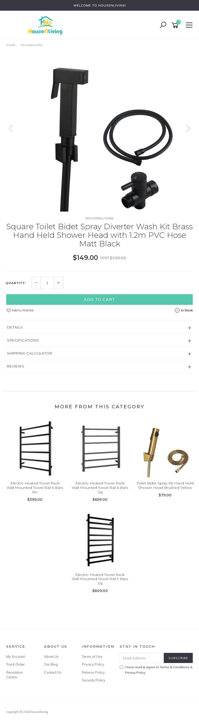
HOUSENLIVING (100, 218)
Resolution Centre (14, 674)
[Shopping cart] (176, 25)
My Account (15, 656)
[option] (99, 134)
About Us (51, 656)
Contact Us (52, 672)
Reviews (15, 366)
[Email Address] (142, 658)
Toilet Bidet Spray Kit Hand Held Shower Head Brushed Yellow (165, 485)
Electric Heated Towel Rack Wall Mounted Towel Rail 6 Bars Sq (100, 487)
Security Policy (93, 680)
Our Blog (51, 664)
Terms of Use (92, 656)
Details (15, 327)
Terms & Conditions (174, 667)
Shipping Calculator (29, 353)
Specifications (23, 340)
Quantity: (16, 283)
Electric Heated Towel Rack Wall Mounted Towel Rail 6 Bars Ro (35, 487)
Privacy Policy (93, 664)
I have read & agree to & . (156, 669)
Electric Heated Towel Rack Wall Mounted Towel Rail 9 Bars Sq (100, 579)
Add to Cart (99, 299)
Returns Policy (93, 672)
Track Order (15, 664)
